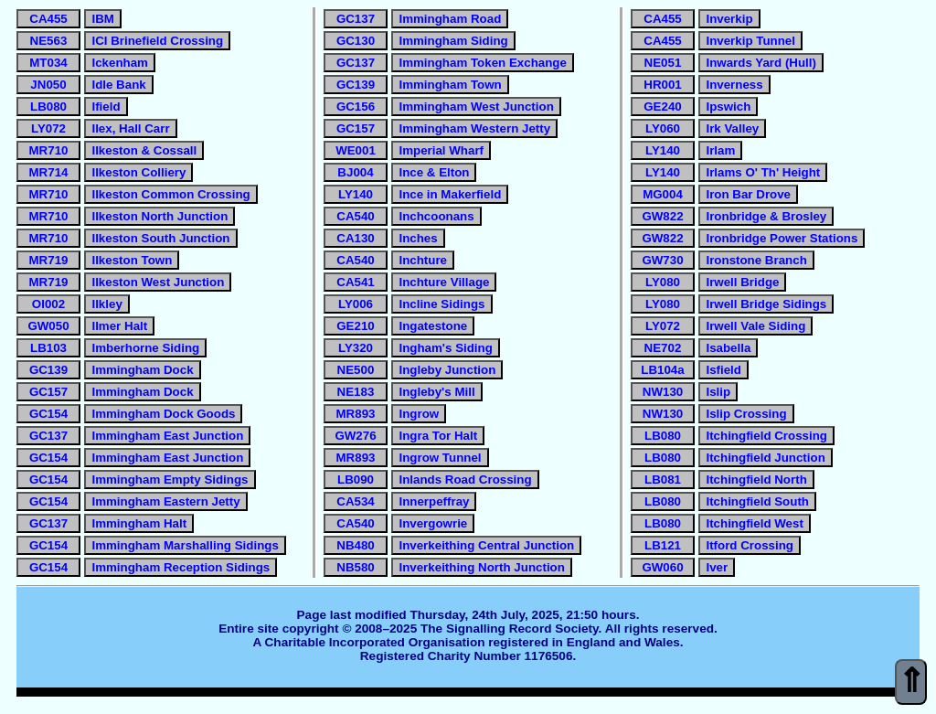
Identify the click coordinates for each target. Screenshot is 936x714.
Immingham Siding (453, 41)
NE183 (356, 392)
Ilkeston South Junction (160, 238)
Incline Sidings (441, 304)
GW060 (662, 567)
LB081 (662, 479)
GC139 (48, 370)
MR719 (49, 260)
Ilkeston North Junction (159, 216)
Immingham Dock (142, 370)
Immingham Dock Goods (163, 414)
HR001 (663, 84)
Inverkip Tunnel (750, 41)
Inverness (734, 84)
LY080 (662, 282)
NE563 (49, 41)
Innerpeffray (434, 501)
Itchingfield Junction (765, 457)
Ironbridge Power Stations (781, 238)
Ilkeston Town (131, 260)
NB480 (355, 545)
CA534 (355, 501)
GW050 (48, 326)
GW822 (662, 216)
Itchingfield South (757, 501)
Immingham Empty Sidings (169, 479)
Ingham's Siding (445, 348)
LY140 (355, 194)
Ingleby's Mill (436, 392)
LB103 (48, 348)
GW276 (355, 435)
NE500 (356, 370)
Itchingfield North (756, 479)
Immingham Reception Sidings (180, 567)
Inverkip (729, 19)
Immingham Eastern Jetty (165, 501)
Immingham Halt (138, 523)
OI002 (48, 304)
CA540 (355, 216)
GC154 (48, 414)
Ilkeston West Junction (157, 282)
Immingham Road (450, 19)
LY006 (355, 304)
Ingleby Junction (447, 370)
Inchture (423, 260)
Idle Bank (118, 84)
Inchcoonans (436, 216)
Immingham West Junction (476, 106)
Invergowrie (433, 523)
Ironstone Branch (756, 260)
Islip (718, 392)
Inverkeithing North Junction (481, 567)
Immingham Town (450, 84)
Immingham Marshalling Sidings (184, 545)
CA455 (48, 19)
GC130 (355, 41)
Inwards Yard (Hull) (760, 62)
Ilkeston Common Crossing (170, 194)
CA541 (355, 282)
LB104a (662, 370)
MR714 (49, 172)
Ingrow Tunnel (440, 457)
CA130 (355, 238)
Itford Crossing (749, 545)
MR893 (356, 414)
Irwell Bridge (742, 282)
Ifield (105, 106)
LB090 (355, 479)
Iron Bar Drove (748, 194)
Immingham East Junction (167, 435)
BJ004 (355, 172)
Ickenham (119, 62)
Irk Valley (732, 128)
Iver (717, 567)
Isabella (728, 348)
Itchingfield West (754, 523)
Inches (418, 238)
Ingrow (419, 414)
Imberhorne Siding (145, 348)
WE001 (355, 150)
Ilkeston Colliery (138, 172)
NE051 (663, 62)
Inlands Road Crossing (465, 479)
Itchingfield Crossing (766, 435)
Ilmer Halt (119, 326)
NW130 (663, 392)
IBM (102, 19)
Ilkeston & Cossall (144, 150)
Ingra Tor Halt (438, 435)
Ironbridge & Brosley (766, 216)
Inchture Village (444, 282)
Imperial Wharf (441, 150)
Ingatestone (433, 326)
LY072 (48, 128)
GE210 (355, 326)
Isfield (723, 370)
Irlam (720, 150)
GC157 (48, 392)
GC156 (355, 106)
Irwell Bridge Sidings (766, 304)
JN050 (48, 84)
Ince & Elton (434, 172)
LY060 (662, 128)
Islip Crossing (746, 414)
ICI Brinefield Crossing (157, 41)
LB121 (662, 545)
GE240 (663, 106)
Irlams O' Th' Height (763, 172)
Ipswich (728, 106)
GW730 (662, 260)
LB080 (48, 106)
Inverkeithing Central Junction (486, 545)
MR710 (49, 150)
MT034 (48, 62)
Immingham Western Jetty (474, 128)
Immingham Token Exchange (482, 62)
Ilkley (106, 304)
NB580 (355, 567)
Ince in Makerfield (450, 194)
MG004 (663, 194)
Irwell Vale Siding (755, 326)
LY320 (355, 348)
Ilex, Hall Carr (130, 128)
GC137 (48, 435)
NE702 (663, 348)
